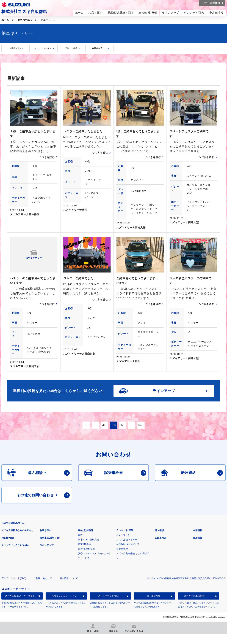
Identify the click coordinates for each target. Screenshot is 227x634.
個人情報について (68, 578)
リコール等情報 (152, 596)
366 (113, 425)
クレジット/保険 (124, 530)
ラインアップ (47, 545)
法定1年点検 (84, 544)
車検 (80, 535)
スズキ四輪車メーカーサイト (20, 596)
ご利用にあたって (43, 578)
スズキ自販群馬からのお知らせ (17, 530)
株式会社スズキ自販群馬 (24, 11)
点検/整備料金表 (86, 548)
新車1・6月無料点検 (88, 539)
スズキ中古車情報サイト (196, 596)
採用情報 (197, 537)
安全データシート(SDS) (13, 578)
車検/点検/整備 (85, 530)
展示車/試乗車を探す (50, 537)
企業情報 (197, 530)
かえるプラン (123, 535)
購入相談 (159, 530)
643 (141, 425)
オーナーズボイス (43, 48)
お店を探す (45, 530)
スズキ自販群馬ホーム (12, 523)
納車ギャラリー (99, 48)
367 (122, 425)
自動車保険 (122, 548)
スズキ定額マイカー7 (127, 539)
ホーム (5, 20)
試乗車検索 (160, 537)
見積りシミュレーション (64, 596)
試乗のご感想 (71, 48)
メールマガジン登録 (108, 596)
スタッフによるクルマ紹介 (15, 545)
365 (104, 425)
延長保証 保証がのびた (128, 544)
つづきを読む (47, 157)
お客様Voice (25, 20)
